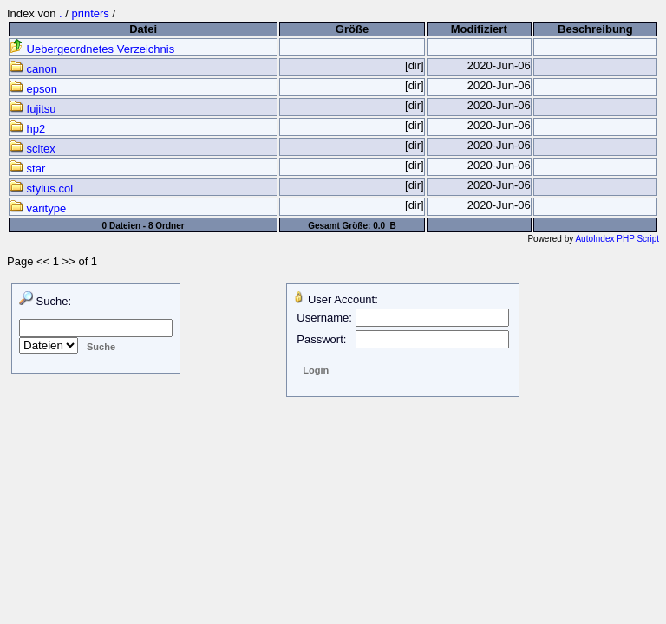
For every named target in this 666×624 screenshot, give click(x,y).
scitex (33, 148)
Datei (143, 29)
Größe (352, 29)
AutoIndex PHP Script (617, 239)
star (27, 168)
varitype (38, 208)
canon (33, 68)
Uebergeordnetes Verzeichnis (92, 48)
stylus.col (41, 188)
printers (89, 13)
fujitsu (33, 108)
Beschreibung (595, 29)
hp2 (27, 128)
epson (33, 88)
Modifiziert (479, 29)
